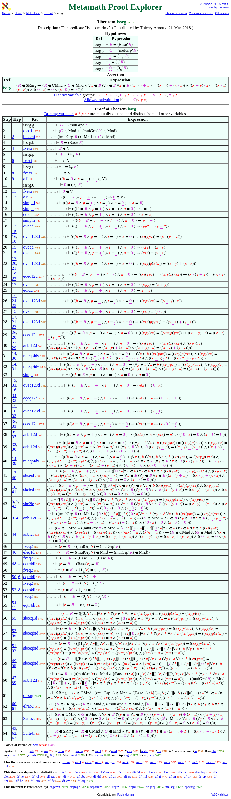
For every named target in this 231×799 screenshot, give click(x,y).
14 (14, 353)
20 (14, 263)
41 (14, 492)
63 (14, 738)
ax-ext (210, 762)
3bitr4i (29, 733)
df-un (112, 776)
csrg (151, 755)
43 (18, 518)
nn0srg (170, 787)
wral (114, 751)
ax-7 (167, 762)
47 (14, 678)
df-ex (151, 772)
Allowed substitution (101, 100)
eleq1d (29, 552)
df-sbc (81, 776)
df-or (89, 772)
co (195, 751)
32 (14, 444)
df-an (76, 772)
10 (14, 487)
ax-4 (125, 762)
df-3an (104, 772)
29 (14, 347)
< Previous (208, 4)
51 (14, 646)
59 (14, 682)
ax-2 (88, 762)
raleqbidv (31, 356)
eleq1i (28, 131)
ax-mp (67, 762)
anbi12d (30, 345)
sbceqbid (30, 633)
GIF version (222, 13)
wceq (79, 751)
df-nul (143, 776)
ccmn (99, 755)
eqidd (28, 214)
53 (14, 631)
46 (14, 552)
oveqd (28, 226)
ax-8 (181, 762)
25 (14, 305)
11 (14, 191)
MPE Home (33, 13)
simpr (28, 374)
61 (14, 708)
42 (14, 506)
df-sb (166, 772)
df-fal (136, 772)
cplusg (12, 755)
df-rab (51, 776)
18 (14, 241)
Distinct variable (67, 95)
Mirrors (6, 13)
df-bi (63, 772)
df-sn (172, 776)
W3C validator (219, 794)
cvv (129, 751)
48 (14, 564)
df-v (66, 776)
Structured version (176, 13)
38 (14, 449)
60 (14, 703)
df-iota (35, 781)
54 (14, 603)
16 (14, 236)
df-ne (20, 776)
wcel (98, 751)
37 (14, 437)
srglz (132, 787)
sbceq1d (30, 618)
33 (14, 385)
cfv (159, 751)
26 (14, 332)
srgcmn (55, 787)
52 (14, 590)
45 (14, 728)
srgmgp (75, 787)
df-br (19, 781)
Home (18, 13)
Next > (224, 4)
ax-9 (195, 762)
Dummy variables (59, 113)
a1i (25, 179)
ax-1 (78, 762)
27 (14, 326)
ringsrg (150, 787)
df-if (158, 776)
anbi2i (28, 534)
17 (14, 226)
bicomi (29, 136)
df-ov (66, 781)
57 (14, 650)
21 (14, 268)
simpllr (29, 220)
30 (14, 358)
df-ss (127, 776)
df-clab (182, 772)
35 (14, 432)
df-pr (187, 776)
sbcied (28, 475)
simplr (28, 208)
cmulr (32, 755)
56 (14, 635)
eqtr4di (29, 564)
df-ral (35, 776)
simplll (29, 203)
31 (14, 369)
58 (14, 665)
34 (14, 395)
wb (32, 751)
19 (14, 274)
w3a (61, 751)
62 (14, 733)
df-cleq (200, 772)
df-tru (121, 772)
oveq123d (31, 236)
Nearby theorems (219, 7)
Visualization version (201, 13)
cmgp (127, 755)
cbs (214, 751)
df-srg (28, 695)
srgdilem (96, 787)
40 (14, 477)
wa (46, 751)
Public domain (125, 794)
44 (14, 534)
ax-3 (98, 762)
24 (14, 301)
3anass (29, 718)
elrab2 (28, 706)
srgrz (115, 787)
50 (14, 576)
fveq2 (28, 546)
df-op (202, 776)
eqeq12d (30, 276)
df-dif (97, 776)
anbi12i (29, 518)
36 (14, 421)
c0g (51, 755)
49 (14, 661)
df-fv (51, 781)
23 (14, 343)
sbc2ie (28, 503)
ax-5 (139, 762)
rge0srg (190, 787)
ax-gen (109, 762)
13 (14, 473)
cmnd (73, 755)
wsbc (144, 751)
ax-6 (153, 762)
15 (14, 232)
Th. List (48, 13)
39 (14, 463)
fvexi (27, 148)
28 (14, 337)
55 (14, 618)
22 (14, 278)
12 (14, 197)
